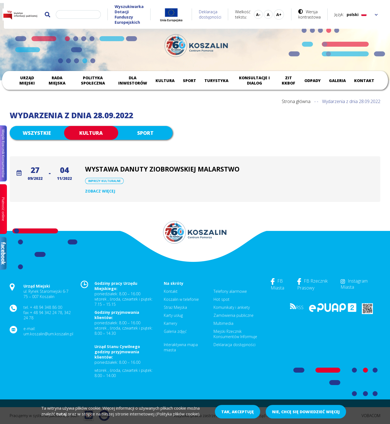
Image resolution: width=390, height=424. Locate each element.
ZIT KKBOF (288, 80)
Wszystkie (37, 133)
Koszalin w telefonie (181, 299)
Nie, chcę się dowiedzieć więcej (306, 411)
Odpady (312, 80)
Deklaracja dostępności (210, 14)
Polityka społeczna (93, 80)
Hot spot (222, 299)
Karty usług (173, 315)
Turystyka (216, 80)
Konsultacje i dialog (254, 80)
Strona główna (296, 101)
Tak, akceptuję (237, 411)
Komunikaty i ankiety (232, 307)
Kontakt (364, 80)
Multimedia (223, 323)
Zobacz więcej (100, 191)
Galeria (337, 80)
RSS (297, 307)
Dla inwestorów (132, 80)
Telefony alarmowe (230, 291)
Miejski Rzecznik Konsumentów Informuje (235, 334)
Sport (189, 80)
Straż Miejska (175, 307)
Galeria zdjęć (175, 331)
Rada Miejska (57, 80)
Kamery (170, 323)
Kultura (165, 80)
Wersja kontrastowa (309, 14)
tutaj (61, 414)
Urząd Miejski (27, 80)
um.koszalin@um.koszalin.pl (48, 333)
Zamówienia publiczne (234, 315)
